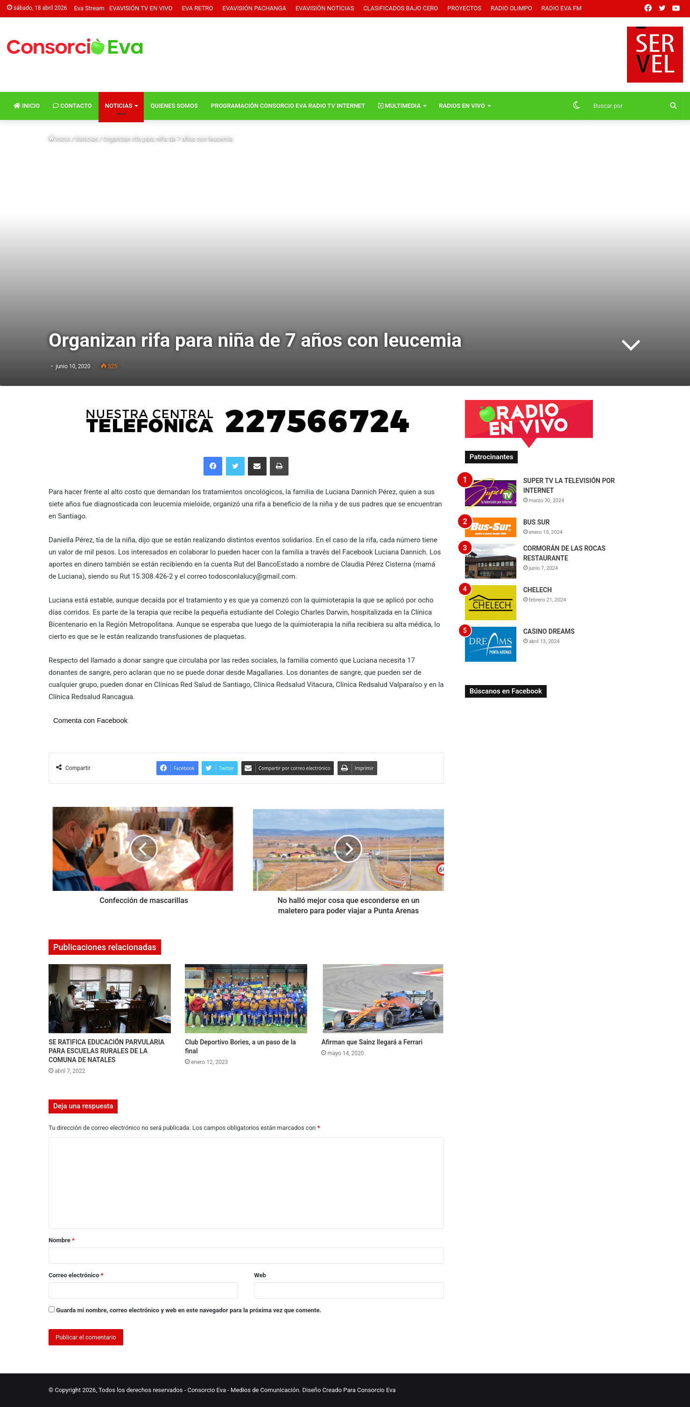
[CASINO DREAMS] (490, 644)
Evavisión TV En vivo (141, 8)
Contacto (72, 105)
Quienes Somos (173, 105)
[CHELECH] (490, 602)
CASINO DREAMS (549, 631)
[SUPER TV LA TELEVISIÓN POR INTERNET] (490, 493)
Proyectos (464, 8)
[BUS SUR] (490, 527)
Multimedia (399, 105)
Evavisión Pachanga (254, 8)
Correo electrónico (76, 1275)
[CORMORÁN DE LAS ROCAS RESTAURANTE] (490, 561)
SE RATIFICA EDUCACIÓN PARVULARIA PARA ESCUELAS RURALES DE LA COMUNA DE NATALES (106, 1051)
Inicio (27, 105)
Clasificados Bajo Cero (400, 8)
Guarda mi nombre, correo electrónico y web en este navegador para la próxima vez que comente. (188, 1310)
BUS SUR (536, 522)
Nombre (62, 1240)
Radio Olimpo (511, 8)
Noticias (119, 105)
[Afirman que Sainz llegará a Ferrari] (382, 998)
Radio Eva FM (562, 8)
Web (260, 1275)
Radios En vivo (462, 105)
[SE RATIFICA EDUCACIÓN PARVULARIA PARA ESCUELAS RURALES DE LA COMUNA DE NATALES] (110, 998)
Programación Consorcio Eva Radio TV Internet (288, 105)
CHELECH (537, 590)
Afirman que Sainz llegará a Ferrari (371, 1042)
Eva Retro (197, 8)
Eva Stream (89, 8)
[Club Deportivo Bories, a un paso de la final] (246, 998)
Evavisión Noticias (325, 8)
